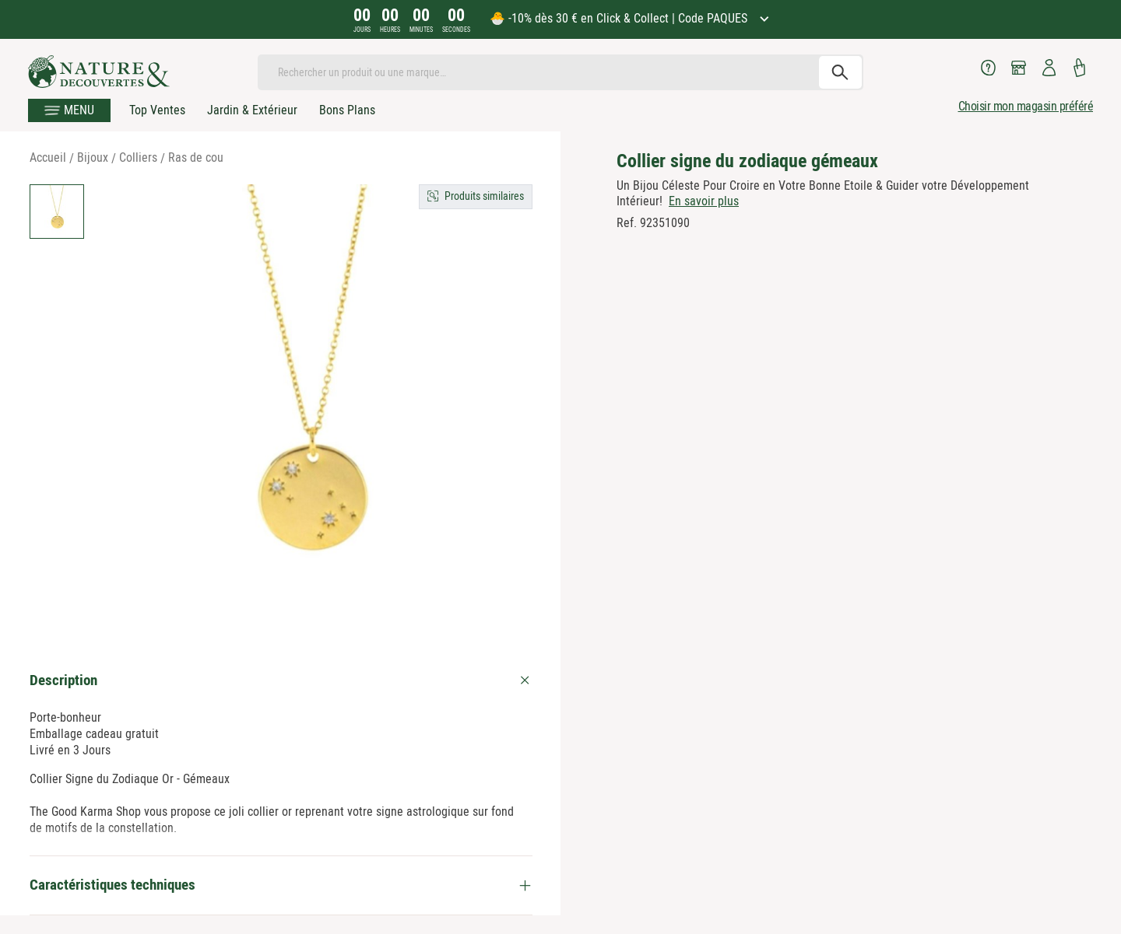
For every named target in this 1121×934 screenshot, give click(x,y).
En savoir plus (704, 201)
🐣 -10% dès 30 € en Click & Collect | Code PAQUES (620, 18)
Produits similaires (484, 196)
